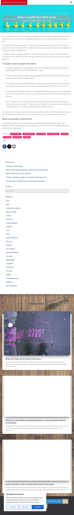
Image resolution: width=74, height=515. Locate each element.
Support (8, 274)
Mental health (10, 260)
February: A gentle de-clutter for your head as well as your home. (26, 177)
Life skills (64, 133)
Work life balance (11, 286)
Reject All (25, 507)
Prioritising (17, 137)
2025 (7, 204)
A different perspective (13, 208)
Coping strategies (29, 133)
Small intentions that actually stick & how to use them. (30, 484)
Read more (13, 366)
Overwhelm (7, 137)
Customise (12, 507)
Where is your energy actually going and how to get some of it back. (27, 170)
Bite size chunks (15, 133)
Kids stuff (9, 241)
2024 (7, 201)
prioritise (22, 140)
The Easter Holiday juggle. (14, 166)
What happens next (54, 501)
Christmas (9, 219)
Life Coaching (41, 133)
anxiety (8, 140)
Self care (9, 271)
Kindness (9, 245)
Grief (7, 230)
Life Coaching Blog (53, 133)
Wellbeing (26, 137)
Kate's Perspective (12, 238)
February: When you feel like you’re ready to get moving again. (25, 181)
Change (8, 215)
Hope (8, 234)
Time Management (12, 278)
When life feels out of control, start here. (18, 173)
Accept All (38, 507)
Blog (65, 501)
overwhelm (15, 140)
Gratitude (9, 226)
